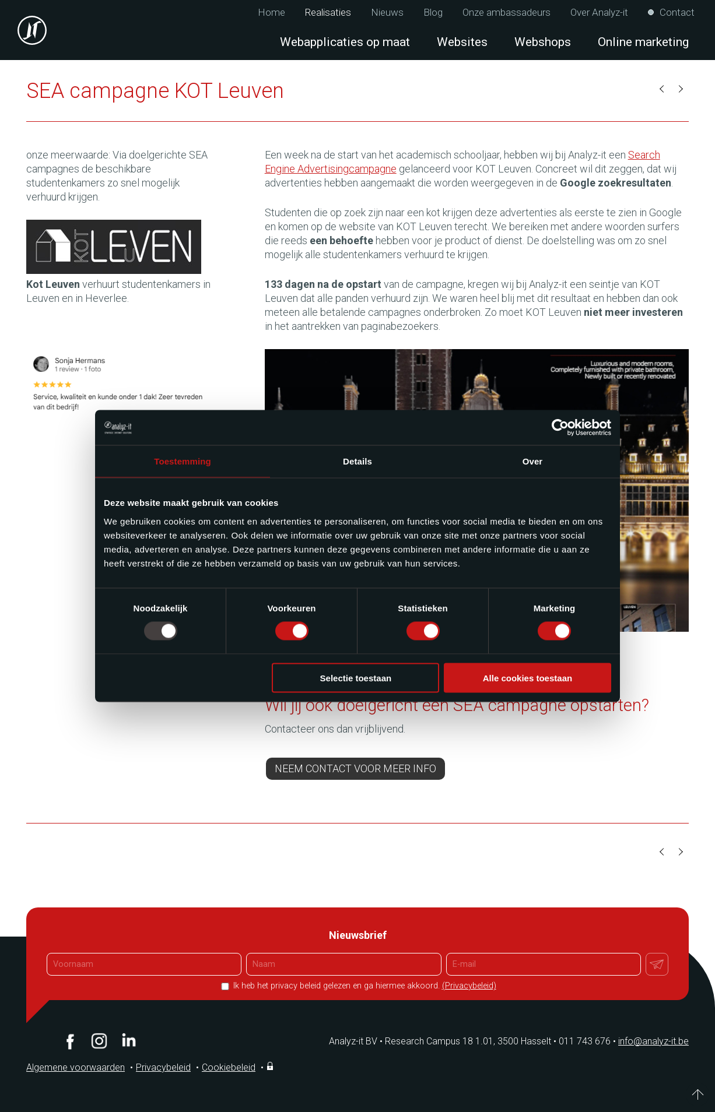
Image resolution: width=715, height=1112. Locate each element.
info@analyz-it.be (653, 1041)
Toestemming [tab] (182, 461)
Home (271, 12)
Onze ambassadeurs (506, 12)
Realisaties (328, 12)
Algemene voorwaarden (75, 1067)
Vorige (662, 89)
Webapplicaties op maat (345, 42)
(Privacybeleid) (469, 986)
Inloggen (271, 1066)
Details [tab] (357, 461)
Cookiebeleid (228, 1067)
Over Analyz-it (599, 12)
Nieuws (387, 12)
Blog (433, 12)
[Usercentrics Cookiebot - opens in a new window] (560, 428)
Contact (677, 12)
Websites (462, 42)
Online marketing (643, 42)
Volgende (680, 89)
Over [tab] (533, 461)
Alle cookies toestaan (527, 677)
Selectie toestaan (356, 677)
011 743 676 (588, 1041)
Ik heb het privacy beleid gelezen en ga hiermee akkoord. (363, 986)
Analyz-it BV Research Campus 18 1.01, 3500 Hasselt (440, 1041)
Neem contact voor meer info (355, 768)
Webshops (542, 42)
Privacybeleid (163, 1067)
